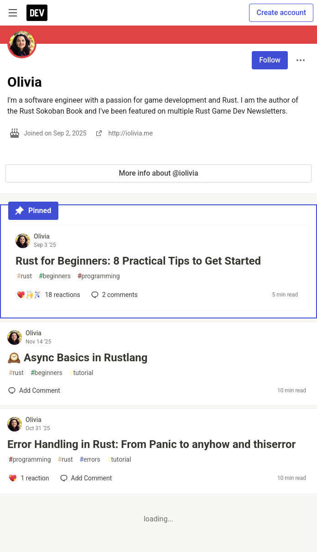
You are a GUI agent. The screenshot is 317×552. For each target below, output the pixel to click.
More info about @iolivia (158, 173)
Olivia (42, 236)
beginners (55, 276)
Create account (281, 12)
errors (89, 459)
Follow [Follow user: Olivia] (270, 60)
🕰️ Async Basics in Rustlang (77, 357)
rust (24, 276)
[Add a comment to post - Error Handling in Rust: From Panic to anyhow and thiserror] (29, 478)
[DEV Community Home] (37, 13)
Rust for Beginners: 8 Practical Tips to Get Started (138, 261)
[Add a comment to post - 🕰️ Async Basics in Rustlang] (34, 390)
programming (99, 276)
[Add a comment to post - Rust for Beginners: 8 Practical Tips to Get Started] (48, 294)
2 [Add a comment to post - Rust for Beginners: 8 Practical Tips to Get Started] (113, 294)
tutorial (81, 373)
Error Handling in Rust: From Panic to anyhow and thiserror (151, 444)
